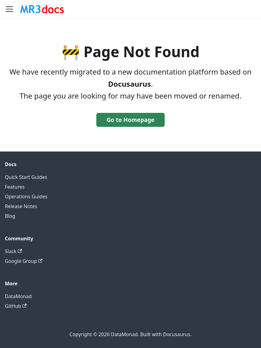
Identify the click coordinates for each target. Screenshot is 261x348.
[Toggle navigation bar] (9, 9)
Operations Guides (26, 196)
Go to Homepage (131, 120)
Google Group (24, 261)
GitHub (15, 306)
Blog (10, 216)
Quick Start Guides (26, 177)
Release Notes (21, 206)
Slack (13, 251)
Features (15, 186)
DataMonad (18, 296)
